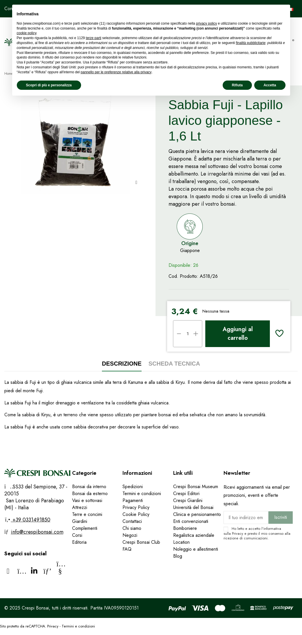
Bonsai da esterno (90, 493)
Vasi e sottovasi (87, 500)
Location (181, 542)
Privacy (237, 533)
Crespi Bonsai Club (141, 542)
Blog (177, 556)
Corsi (77, 535)
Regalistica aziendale (193, 535)
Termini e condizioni (141, 493)
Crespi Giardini (187, 500)
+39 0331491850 (30, 519)
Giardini (79, 521)
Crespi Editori (186, 493)
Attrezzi (79, 507)
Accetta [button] (269, 85)
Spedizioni (132, 486)
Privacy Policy (135, 507)
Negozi (129, 535)
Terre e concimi (87, 514)
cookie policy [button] (26, 33)
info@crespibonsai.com (37, 532)
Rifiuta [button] (237, 85)
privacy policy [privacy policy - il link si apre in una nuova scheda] (206, 23)
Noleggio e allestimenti (195, 549)
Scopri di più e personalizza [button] (49, 85)
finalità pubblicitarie (251, 43)
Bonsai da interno (89, 486)
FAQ (127, 549)
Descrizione (122, 363)
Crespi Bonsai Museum (195, 486)
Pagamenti (132, 500)
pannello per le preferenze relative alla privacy (116, 72)
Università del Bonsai (193, 507)
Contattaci (132, 521)
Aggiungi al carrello (238, 333)
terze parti (93, 38)
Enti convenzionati (190, 521)
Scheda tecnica (174, 363)
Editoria (79, 542)
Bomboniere (185, 528)
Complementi (84, 528)
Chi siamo (131, 528)
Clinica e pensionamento (197, 514)
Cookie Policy (135, 514)
